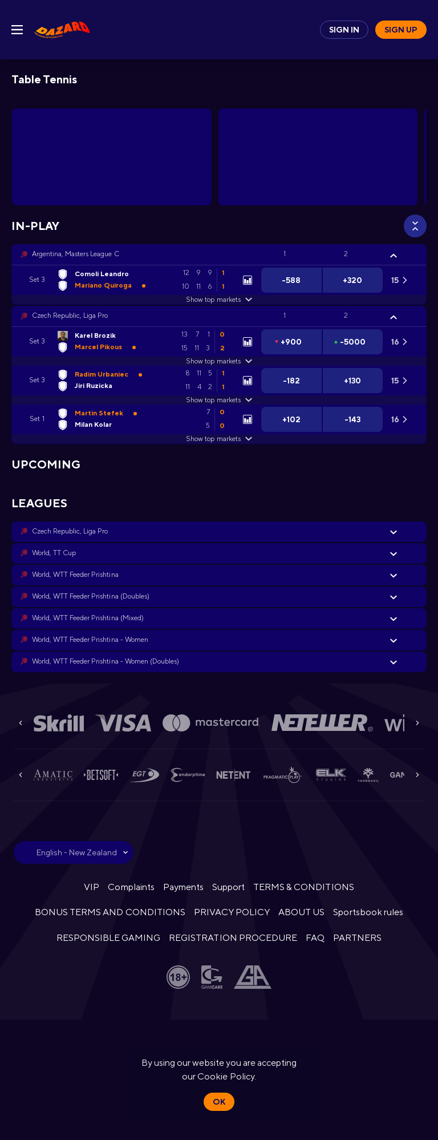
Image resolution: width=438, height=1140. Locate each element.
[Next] (417, 723)
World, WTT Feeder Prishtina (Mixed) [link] (88, 618)
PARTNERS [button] (357, 937)
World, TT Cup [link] (54, 553)
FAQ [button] (315, 937)
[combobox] (73, 852)
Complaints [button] (131, 887)
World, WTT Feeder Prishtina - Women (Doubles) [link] (105, 661)
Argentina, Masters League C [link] (75, 254)
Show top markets (219, 300)
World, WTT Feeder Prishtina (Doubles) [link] (90, 596)
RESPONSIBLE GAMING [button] (108, 937)
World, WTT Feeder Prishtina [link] (75, 575)
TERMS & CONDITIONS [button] (303, 887)
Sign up (400, 29)
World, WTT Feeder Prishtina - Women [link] (90, 640)
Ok (219, 1101)
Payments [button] (183, 887)
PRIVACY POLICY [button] (232, 912)
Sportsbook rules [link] (368, 912)
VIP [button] (91, 887)
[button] (219, 254)
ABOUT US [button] (301, 912)
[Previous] (20, 723)
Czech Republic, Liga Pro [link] (70, 316)
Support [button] (228, 887)
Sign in (344, 29)
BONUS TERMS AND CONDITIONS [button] (110, 912)
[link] (62, 29)
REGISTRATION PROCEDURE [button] (233, 937)
